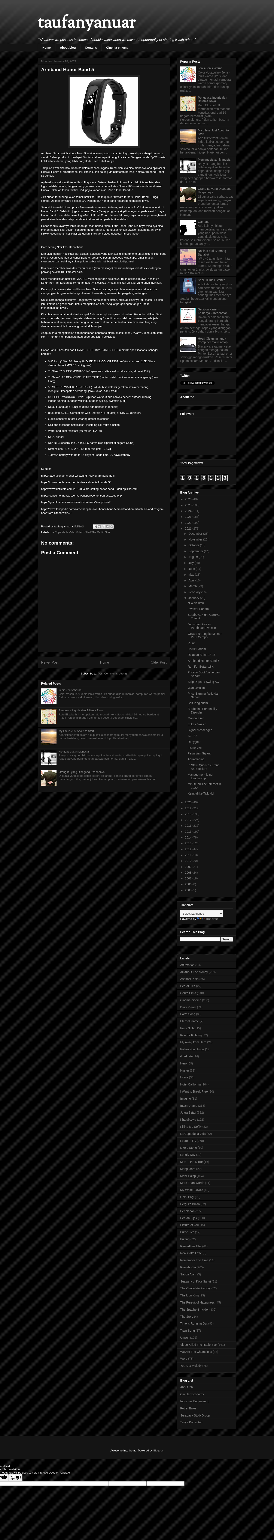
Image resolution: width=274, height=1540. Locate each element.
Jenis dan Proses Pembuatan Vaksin (202, 626)
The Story (186, 1316)
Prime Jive (187, 1232)
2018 (188, 814)
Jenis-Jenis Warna (70, 690)
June (192, 569)
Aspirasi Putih (189, 979)
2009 (188, 867)
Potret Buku (188, 1408)
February (194, 592)
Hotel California (190, 1084)
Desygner (194, 742)
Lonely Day (187, 1154)
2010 (188, 861)
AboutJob (186, 1387)
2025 (188, 505)
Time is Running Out (193, 1323)
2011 (188, 855)
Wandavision (196, 687)
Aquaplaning (196, 759)
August (193, 557)
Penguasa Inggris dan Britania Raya (81, 710)
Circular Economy (192, 1394)
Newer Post (49, 662)
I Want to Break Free (194, 1091)
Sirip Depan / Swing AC (203, 681)
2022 (188, 522)
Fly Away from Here (193, 1042)
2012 (188, 849)
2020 (188, 802)
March (193, 586)
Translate (207, 919)
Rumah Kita (188, 1267)
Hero (183, 1063)
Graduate (186, 1056)
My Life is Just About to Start (76, 731)
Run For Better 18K (201, 666)
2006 (188, 884)
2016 (188, 825)
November (195, 539)
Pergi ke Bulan (190, 1204)
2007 (188, 878)
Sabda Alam (188, 1274)
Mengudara (187, 1169)
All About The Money (194, 972)
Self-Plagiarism (198, 703)
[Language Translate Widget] (201, 913)
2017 (188, 820)
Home (46, 47)
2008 (188, 872)
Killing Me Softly (191, 1126)
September (196, 551)
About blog (68, 47)
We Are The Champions (196, 1351)
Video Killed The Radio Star (93, 532)
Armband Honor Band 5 (203, 660)
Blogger (158, 1450)
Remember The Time (194, 1260)
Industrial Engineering (194, 1401)
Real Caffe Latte (191, 1253)
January (194, 598)
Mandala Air (196, 718)
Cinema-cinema (117, 47)
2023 (188, 516)
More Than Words (192, 1183)
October (194, 545)
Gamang (204, 221)
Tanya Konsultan (191, 1422)
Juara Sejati (188, 1112)
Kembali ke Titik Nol (201, 793)
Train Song (187, 1330)
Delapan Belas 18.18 (202, 654)
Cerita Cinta (188, 993)
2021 (188, 528)
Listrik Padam (197, 649)
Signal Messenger (200, 730)
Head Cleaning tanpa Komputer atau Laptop (213, 340)
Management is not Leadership (200, 776)
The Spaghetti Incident (195, 1309)
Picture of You (189, 1225)
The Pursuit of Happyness (197, 1302)
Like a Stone (188, 1147)
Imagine (185, 1098)
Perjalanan (187, 1211)
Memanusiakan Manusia (74, 751)
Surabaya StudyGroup (195, 1415)
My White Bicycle (191, 1190)
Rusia (191, 643)
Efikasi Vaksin (197, 724)
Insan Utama (188, 1105)
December (195, 533)
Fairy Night (187, 1028)
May (191, 574)
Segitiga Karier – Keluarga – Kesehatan (213, 311)
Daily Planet (188, 1007)
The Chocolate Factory (195, 1288)
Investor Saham (198, 609)
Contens (91, 47)
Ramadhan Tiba (190, 1246)
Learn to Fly (188, 1141)
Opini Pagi (187, 1197)
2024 (188, 511)
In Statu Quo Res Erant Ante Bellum (203, 767)
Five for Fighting (191, 1035)
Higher (184, 1070)
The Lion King (189, 1295)
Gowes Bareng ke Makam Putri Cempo (205, 635)
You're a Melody (190, 1365)
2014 (188, 837)
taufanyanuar (86, 23)
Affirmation (187, 965)
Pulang (185, 1239)
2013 (188, 843)
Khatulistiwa (188, 1119)
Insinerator (195, 747)
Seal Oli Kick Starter (211, 280)
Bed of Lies (187, 986)
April (191, 580)
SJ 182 (192, 736)
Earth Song (187, 1014)
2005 (188, 890)
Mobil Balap (188, 1176)
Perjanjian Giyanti (199, 753)
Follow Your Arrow (192, 1049)
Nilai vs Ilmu (196, 603)
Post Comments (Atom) (112, 673)
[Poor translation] (15, 1477)
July (191, 563)
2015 (188, 831)
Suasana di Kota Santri (195, 1281)
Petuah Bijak (188, 1218)
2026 (188, 499)
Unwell (184, 1337)
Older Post (159, 662)
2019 (188, 808)
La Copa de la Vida (62, 532)
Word (183, 1358)
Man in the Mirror (191, 1162)
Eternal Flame (189, 1021)
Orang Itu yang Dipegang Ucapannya (82, 772)
